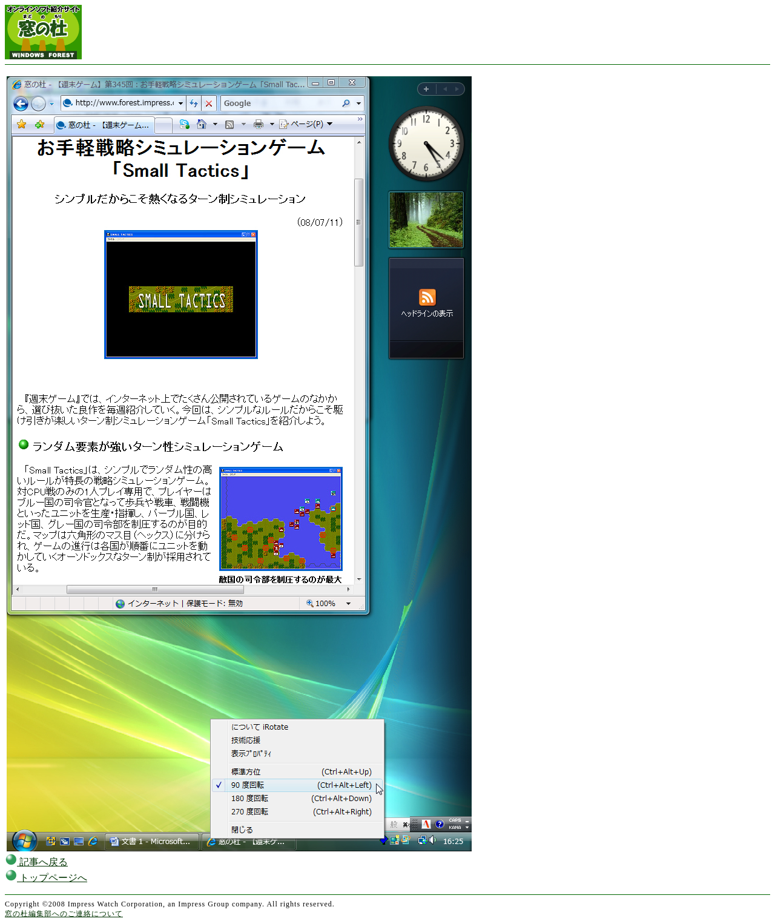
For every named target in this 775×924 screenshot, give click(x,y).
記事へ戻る (36, 862)
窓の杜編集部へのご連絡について (64, 913)
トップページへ (46, 878)
